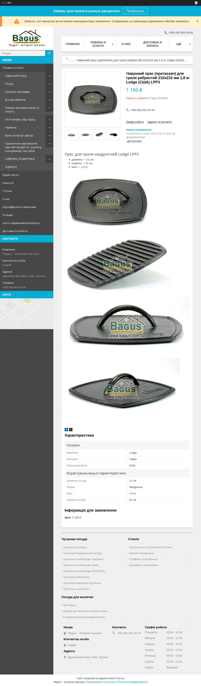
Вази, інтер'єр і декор (19, 135)
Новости (8, 183)
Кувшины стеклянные (144, 565)
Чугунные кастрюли (76, 589)
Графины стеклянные (144, 559)
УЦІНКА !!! (11, 167)
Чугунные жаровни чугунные (82, 583)
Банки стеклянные (142, 553)
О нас (6, 199)
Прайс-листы (10, 175)
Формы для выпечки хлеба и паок (85, 611)
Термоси (10, 127)
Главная (73, 44)
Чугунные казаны (74, 547)
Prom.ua (119, 678)
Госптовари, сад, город (20, 119)
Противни (69, 605)
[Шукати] (49, 53)
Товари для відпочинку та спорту (22, 109)
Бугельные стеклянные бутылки (151, 547)
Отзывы (7, 215)
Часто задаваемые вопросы (21, 223)
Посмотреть (135, 11)
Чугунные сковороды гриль (81, 565)
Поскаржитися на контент (100, 682)
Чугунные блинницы (76, 577)
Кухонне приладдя (17, 91)
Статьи (7, 191)
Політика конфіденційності (133, 682)
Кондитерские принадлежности (84, 617)
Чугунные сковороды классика (83, 559)
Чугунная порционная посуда (82, 553)
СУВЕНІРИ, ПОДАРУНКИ (20, 159)
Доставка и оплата (14, 231)
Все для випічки (15, 99)
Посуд (9, 83)
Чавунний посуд (15, 75)
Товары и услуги (13, 67)
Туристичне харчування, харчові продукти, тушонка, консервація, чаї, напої (23, 147)
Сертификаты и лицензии (19, 207)
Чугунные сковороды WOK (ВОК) (84, 571)
